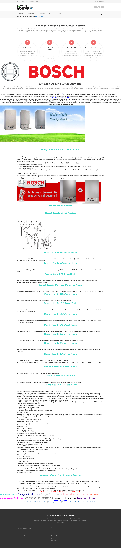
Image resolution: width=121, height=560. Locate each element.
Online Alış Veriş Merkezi (54, 502)
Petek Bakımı (69, 534)
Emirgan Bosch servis (29, 494)
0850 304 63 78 (39, 16)
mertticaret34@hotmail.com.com (26, 535)
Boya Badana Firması (80, 502)
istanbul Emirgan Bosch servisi (11, 498)
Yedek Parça (69, 531)
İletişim (59, 13)
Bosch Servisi (32, 13)
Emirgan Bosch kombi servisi (75, 494)
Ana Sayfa (21, 13)
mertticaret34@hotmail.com (31, 1)
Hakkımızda (68, 528)
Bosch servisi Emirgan (93, 494)
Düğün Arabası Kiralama (68, 502)
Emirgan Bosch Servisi (46, 13)
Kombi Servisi (34, 502)
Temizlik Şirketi (43, 502)
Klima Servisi (27, 502)
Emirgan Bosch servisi (8, 494)
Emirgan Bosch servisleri (51, 494)
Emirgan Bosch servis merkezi (86, 498)
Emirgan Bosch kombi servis (65, 498)
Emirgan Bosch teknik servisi (39, 497)
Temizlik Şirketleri (91, 502)
